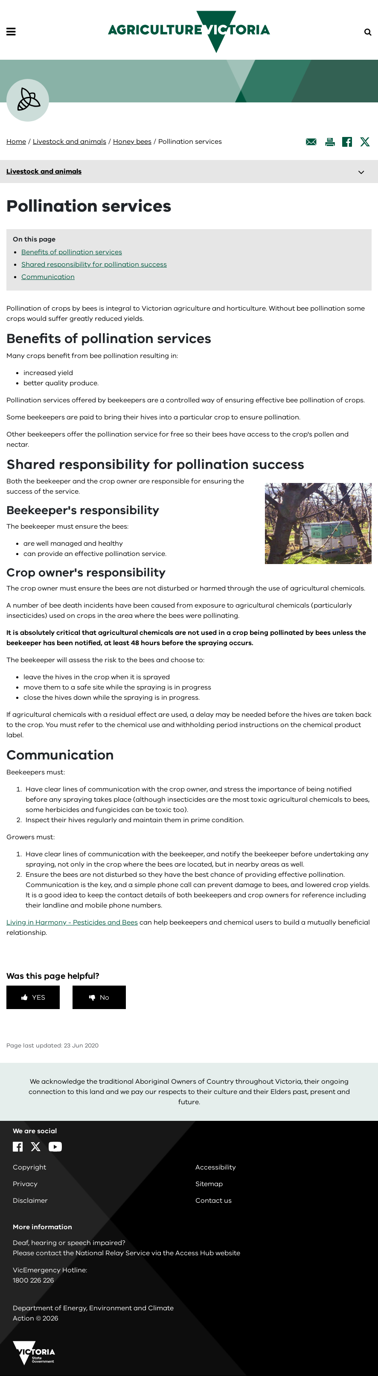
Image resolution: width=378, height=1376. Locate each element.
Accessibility (215, 1167)
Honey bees (132, 141)
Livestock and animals (69, 141)
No (104, 997)
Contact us (213, 1200)
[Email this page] (311, 142)
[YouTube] (55, 1147)
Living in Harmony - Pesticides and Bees (72, 922)
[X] (365, 142)
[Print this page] (330, 142)
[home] (189, 31)
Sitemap (209, 1184)
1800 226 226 (33, 1280)
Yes (38, 997)
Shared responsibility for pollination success (94, 264)
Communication (48, 277)
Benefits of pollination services (71, 252)
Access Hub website (207, 1253)
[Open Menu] (10, 32)
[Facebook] (347, 142)
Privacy (25, 1184)
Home (16, 141)
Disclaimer (30, 1200)
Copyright (29, 1167)
